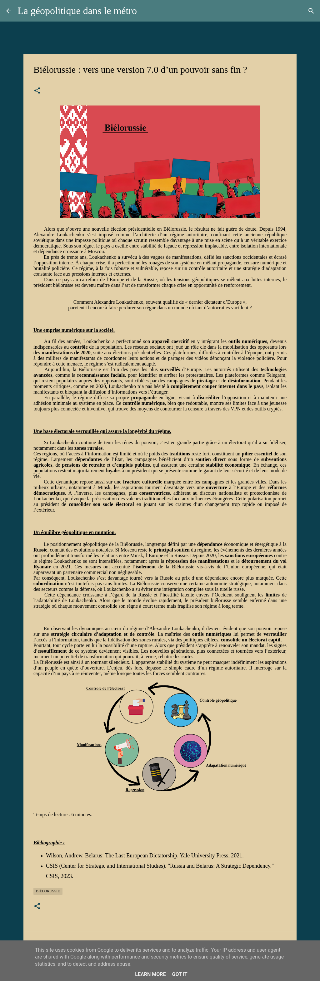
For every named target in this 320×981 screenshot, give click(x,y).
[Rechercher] (311, 10)
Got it (179, 974)
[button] (37, 91)
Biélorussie (48, 891)
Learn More (150, 974)
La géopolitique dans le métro (77, 10)
